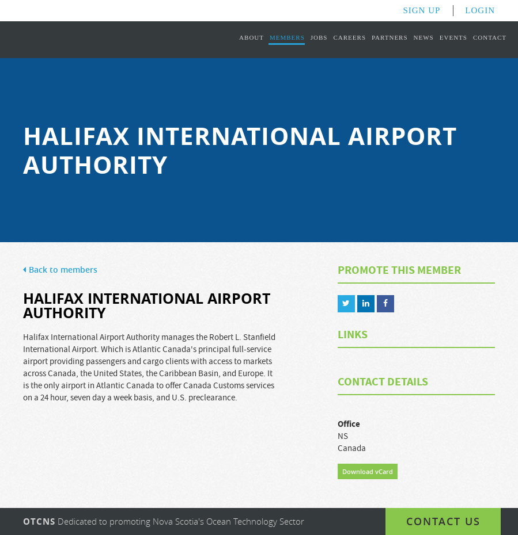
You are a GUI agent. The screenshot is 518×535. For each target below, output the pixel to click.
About (251, 38)
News (424, 38)
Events (453, 38)
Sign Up (421, 10)
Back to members (60, 270)
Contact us (443, 521)
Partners (390, 38)
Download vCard (367, 471)
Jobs (319, 38)
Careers (349, 38)
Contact (489, 38)
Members (287, 38)
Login (480, 10)
